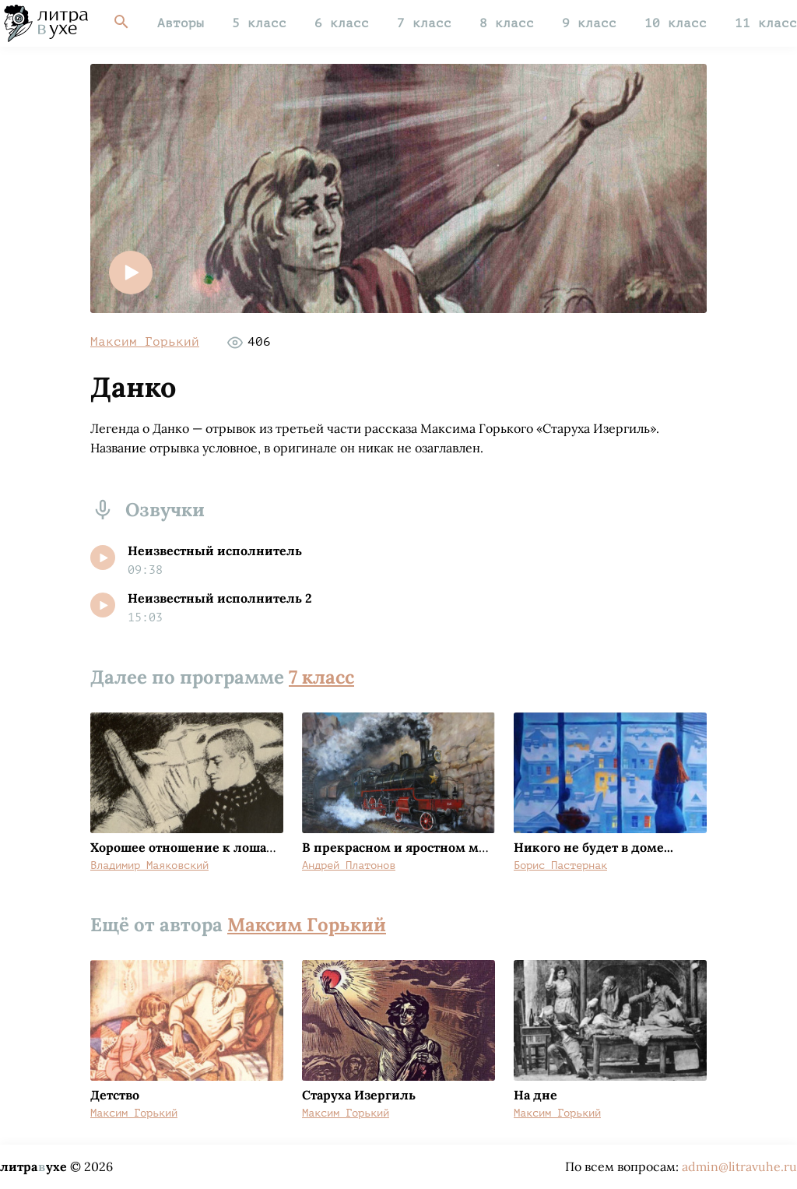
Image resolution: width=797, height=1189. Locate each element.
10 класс (675, 23)
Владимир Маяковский (149, 865)
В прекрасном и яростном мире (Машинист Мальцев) (471, 847)
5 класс (259, 23)
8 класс (506, 23)
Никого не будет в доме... (593, 847)
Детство (114, 1095)
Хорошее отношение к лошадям (191, 847)
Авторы (180, 23)
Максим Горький (144, 342)
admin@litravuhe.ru (739, 1166)
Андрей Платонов (348, 865)
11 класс (766, 23)
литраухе (33, 1166)
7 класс (424, 23)
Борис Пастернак (560, 865)
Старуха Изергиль (359, 1095)
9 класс (589, 23)
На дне (535, 1095)
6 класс (341, 23)
